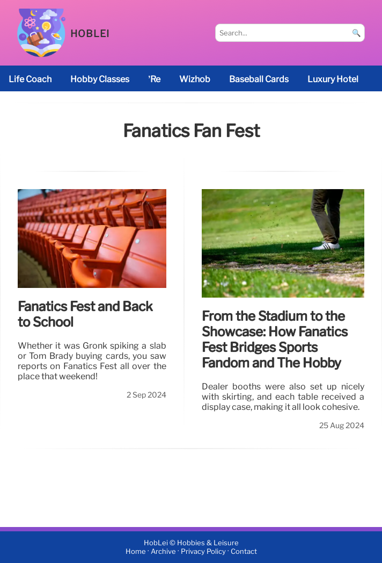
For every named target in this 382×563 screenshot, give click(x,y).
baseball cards (259, 79)
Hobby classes (99, 79)
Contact (244, 551)
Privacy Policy (203, 551)
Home (136, 551)
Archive (163, 551)
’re (154, 79)
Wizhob (194, 79)
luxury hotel (332, 79)
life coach (30, 79)
